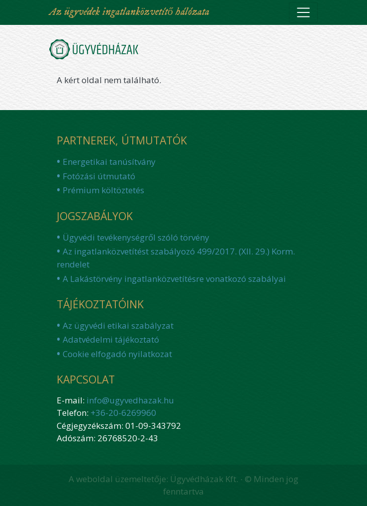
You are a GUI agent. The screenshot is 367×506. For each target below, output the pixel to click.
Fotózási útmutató (99, 176)
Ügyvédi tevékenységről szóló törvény (136, 237)
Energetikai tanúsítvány (109, 161)
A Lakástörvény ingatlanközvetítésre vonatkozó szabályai (174, 278)
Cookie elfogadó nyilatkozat (117, 354)
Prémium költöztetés (103, 190)
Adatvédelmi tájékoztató (111, 339)
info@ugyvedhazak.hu (130, 400)
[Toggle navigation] (303, 12)
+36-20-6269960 (123, 412)
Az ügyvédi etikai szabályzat (118, 325)
